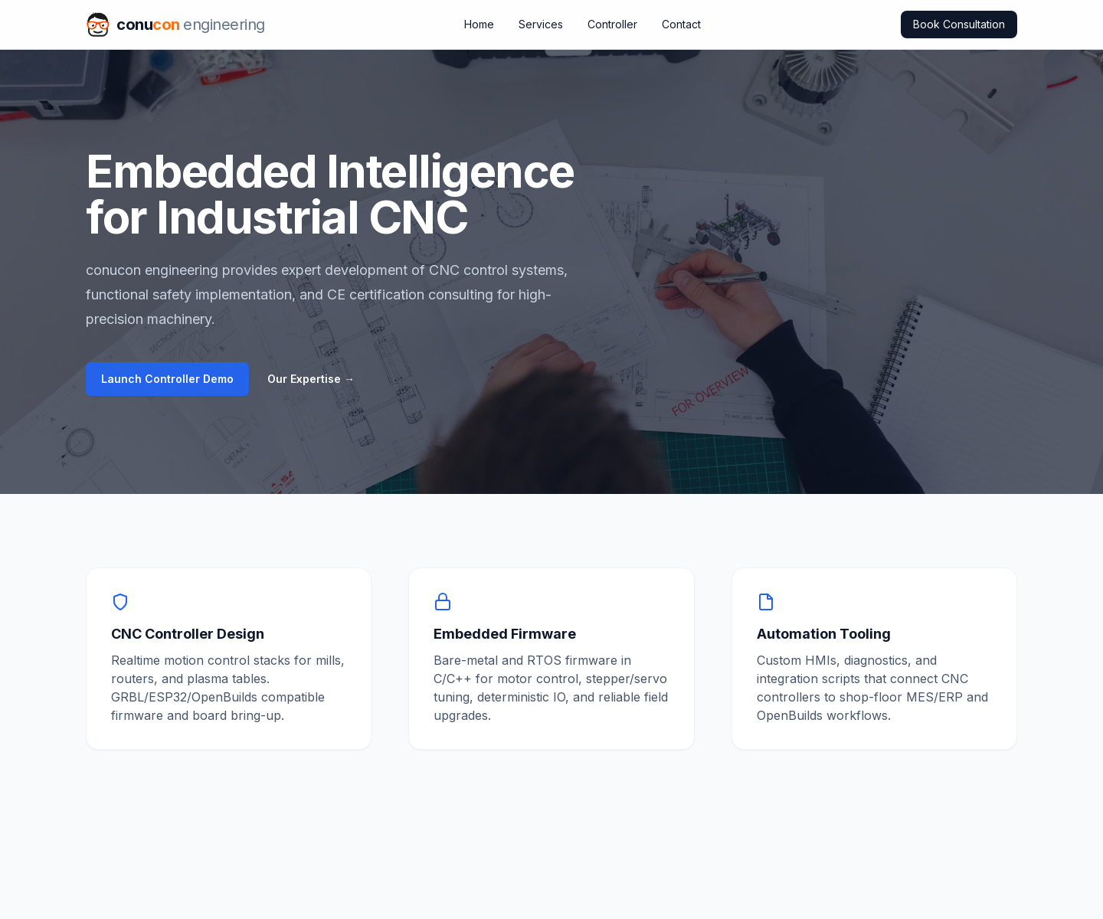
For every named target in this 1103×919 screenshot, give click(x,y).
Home (479, 24)
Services (541, 24)
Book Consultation (959, 24)
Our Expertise (311, 378)
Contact (681, 24)
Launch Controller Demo (167, 378)
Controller (612, 24)
